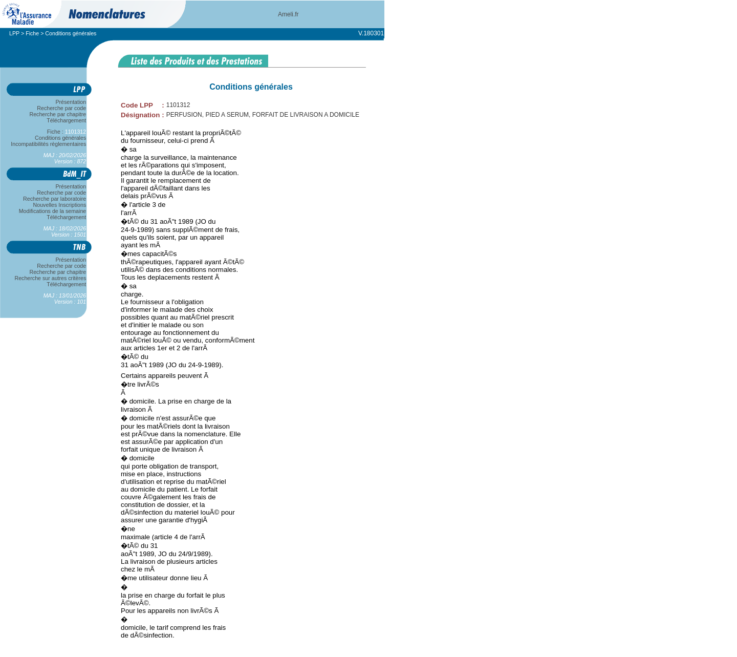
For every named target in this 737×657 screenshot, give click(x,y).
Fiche (32, 33)
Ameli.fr (288, 14)
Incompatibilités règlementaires (48, 144)
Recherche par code (62, 108)
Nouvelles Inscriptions (59, 205)
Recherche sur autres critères (50, 278)
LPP (14, 33)
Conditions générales (60, 138)
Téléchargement (66, 120)
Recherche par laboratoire (54, 199)
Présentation (71, 102)
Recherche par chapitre (57, 114)
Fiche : (66, 132)
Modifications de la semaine (52, 211)
